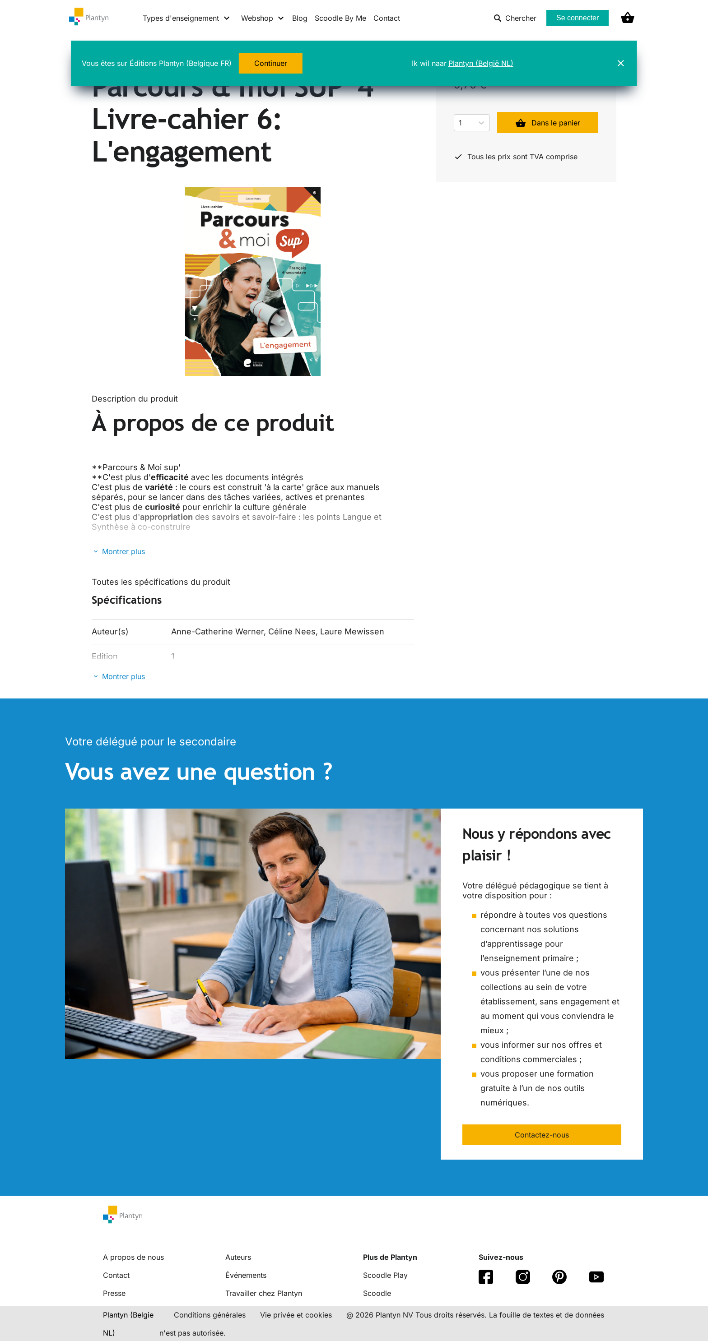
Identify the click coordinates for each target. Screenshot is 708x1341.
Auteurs (238, 1257)
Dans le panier (547, 123)
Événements (245, 1275)
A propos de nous (133, 1257)
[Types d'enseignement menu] (187, 18)
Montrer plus (123, 551)
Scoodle (377, 1293)
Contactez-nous (542, 1134)
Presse (114, 1293)
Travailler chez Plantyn (263, 1293)
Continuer (270, 63)
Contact (386, 18)
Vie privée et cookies (296, 1314)
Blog (299, 18)
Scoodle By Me (340, 18)
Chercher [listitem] (515, 18)
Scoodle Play (385, 1275)
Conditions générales (210, 1314)
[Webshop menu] (263, 18)
